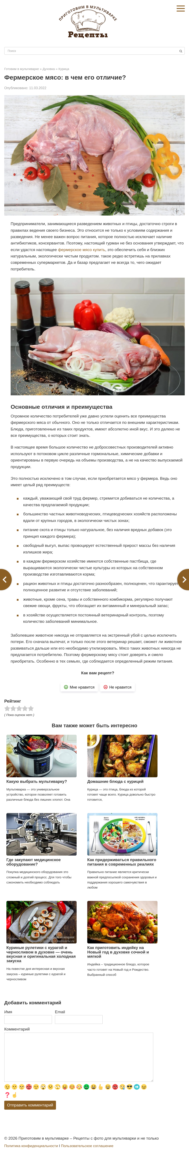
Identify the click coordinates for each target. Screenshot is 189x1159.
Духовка (49, 69)
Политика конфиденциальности (31, 1146)
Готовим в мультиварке (21, 69)
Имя (8, 1012)
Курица (63, 69)
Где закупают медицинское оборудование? (33, 861)
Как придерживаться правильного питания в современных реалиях (121, 861)
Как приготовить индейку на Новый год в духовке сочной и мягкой (118, 952)
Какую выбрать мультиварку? (36, 781)
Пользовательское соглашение (87, 1146)
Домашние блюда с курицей (115, 781)
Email (60, 1012)
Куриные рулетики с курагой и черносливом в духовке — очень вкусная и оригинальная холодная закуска (41, 954)
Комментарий (17, 1029)
